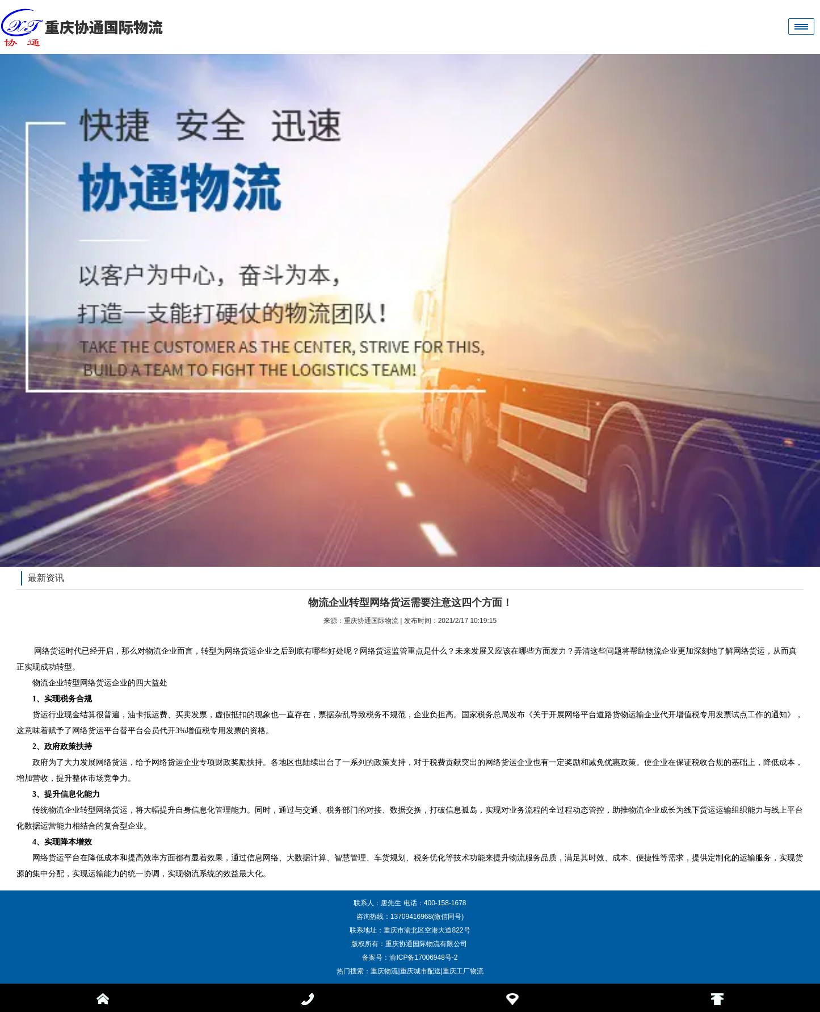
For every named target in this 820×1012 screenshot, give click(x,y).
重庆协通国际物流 (371, 621)
